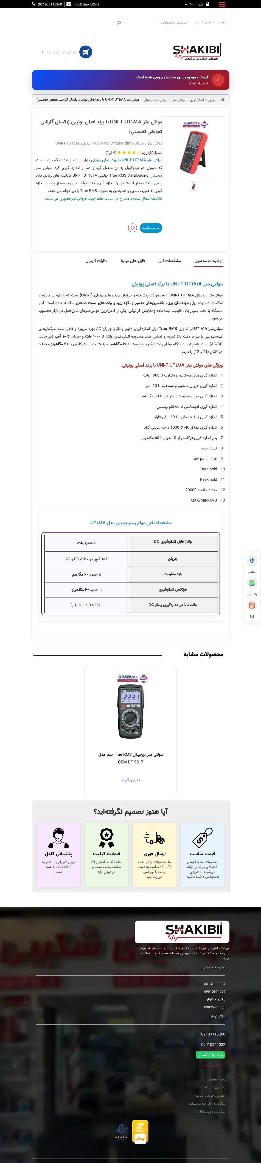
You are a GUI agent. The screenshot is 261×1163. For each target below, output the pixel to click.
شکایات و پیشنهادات (210, 1112)
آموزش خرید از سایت (210, 1096)
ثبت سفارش (216, 1079)
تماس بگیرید (150, 227)
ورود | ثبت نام (194, 4)
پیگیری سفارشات (212, 1087)
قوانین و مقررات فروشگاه (207, 1104)
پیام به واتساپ (210, 1055)
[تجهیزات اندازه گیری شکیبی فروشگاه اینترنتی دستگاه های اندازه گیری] (199, 52)
